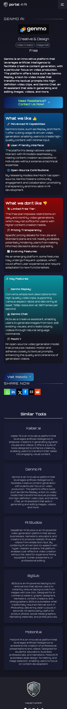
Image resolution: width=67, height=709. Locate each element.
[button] (62, 4)
